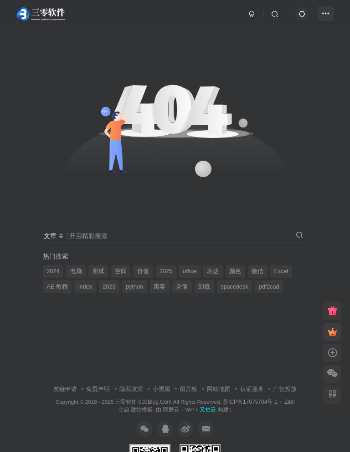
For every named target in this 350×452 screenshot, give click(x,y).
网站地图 (219, 389)
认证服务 (252, 389)
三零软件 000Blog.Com (144, 402)
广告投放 (285, 389)
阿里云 (171, 409)
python (134, 287)
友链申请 (65, 389)
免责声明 (98, 389)
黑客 (159, 287)
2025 (166, 271)
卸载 (204, 287)
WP (189, 409)
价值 (143, 271)
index (85, 287)
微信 (257, 271)
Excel (281, 271)
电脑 (76, 271)
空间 (121, 271)
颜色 (235, 271)
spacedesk (234, 287)
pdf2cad (269, 287)
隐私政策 (131, 389)
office (189, 271)
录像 (182, 287)
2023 (109, 287)
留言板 (188, 389)
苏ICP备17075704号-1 (250, 402)
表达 (213, 271)
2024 (53, 271)
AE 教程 (57, 287)
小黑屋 (161, 389)
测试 (98, 271)
